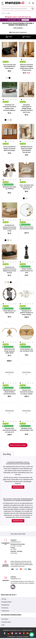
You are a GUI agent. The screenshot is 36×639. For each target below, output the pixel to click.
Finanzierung (4, 608)
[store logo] (16, 2)
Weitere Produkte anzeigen (18, 445)
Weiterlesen (18, 487)
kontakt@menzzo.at (16, 578)
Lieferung (3, 599)
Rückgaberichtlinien (6, 602)
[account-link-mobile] (30, 3)
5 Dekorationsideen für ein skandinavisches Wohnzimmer (18, 463)
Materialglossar (5, 605)
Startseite (3, 13)
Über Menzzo (4, 619)
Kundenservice (5, 610)
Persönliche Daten (6, 622)
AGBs (2, 625)
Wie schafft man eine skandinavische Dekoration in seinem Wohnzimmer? (18, 499)
